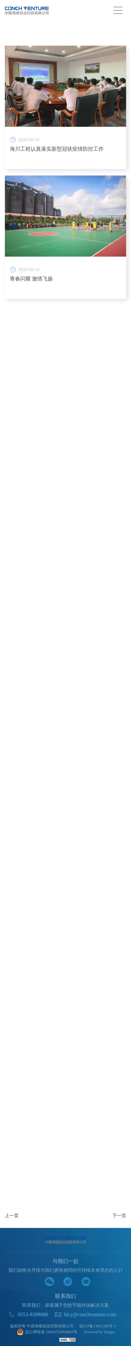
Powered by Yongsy (99, 1332)
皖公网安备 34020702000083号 (47, 1332)
